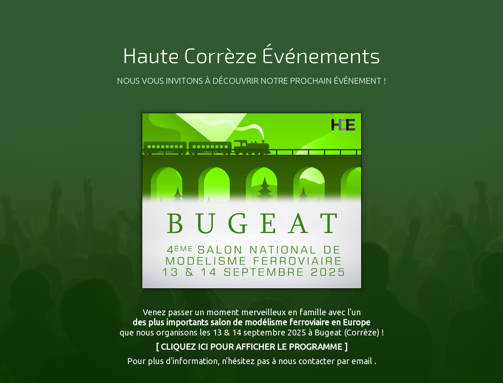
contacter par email (335, 361)
